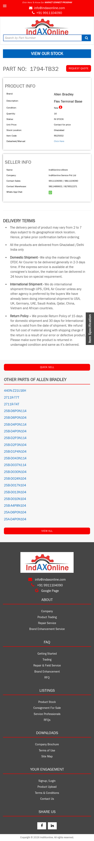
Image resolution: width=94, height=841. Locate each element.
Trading (47, 659)
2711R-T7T (11, 398)
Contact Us (47, 799)
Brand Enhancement (47, 671)
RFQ (47, 677)
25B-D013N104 (15, 492)
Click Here (59, 141)
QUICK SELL (47, 367)
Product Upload (47, 787)
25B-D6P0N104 (15, 418)
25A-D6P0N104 (15, 512)
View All (47, 531)
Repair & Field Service (47, 665)
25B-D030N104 (15, 472)
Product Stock (47, 702)
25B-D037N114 (15, 465)
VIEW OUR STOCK (47, 53)
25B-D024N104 (15, 479)
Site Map (47, 756)
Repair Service (47, 623)
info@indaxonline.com (49, 8)
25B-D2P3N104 (15, 445)
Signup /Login (47, 781)
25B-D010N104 (15, 499)
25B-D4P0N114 (15, 425)
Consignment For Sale (47, 708)
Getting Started (47, 653)
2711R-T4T (11, 404)
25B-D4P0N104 (15, 431)
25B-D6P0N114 (15, 411)
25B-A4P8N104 (15, 506)
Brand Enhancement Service (47, 629)
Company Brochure (47, 744)
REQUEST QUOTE (79, 68)
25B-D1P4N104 (15, 452)
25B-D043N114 (15, 458)
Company (47, 611)
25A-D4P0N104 (15, 519)
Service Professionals (47, 714)
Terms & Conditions (47, 793)
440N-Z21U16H (15, 391)
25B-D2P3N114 (15, 438)
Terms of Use (47, 750)
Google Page (47, 591)
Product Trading (47, 617)
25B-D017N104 (15, 485)
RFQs (47, 720)
